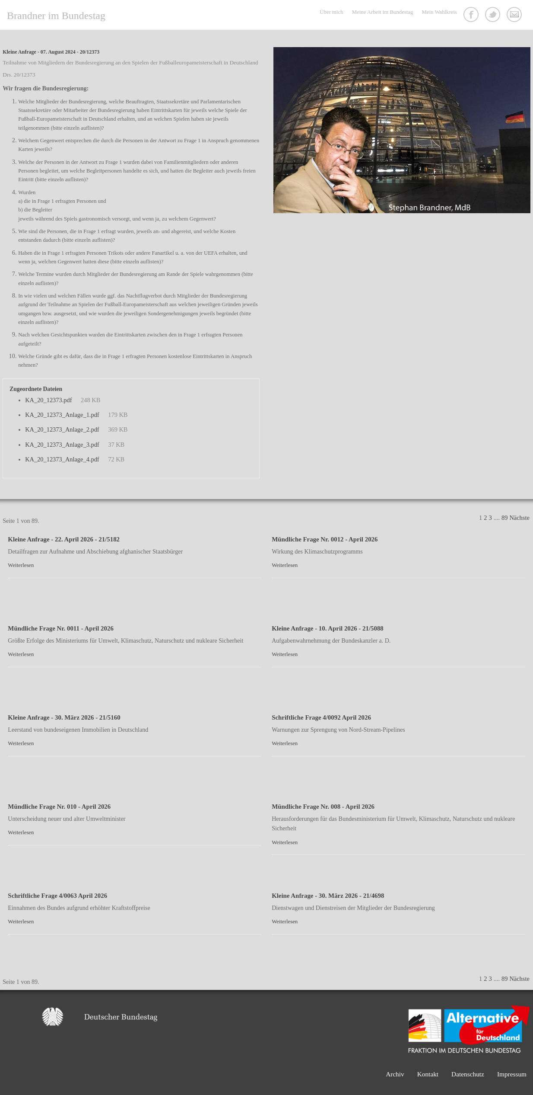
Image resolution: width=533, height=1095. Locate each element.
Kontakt (515, 15)
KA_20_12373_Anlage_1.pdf (62, 414)
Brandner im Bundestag (56, 15)
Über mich (331, 12)
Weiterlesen (21, 565)
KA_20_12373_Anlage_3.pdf (62, 444)
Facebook (472, 15)
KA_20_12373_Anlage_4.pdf (62, 459)
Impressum (512, 1074)
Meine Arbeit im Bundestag (382, 12)
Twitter (493, 15)
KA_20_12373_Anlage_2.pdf (62, 429)
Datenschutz (467, 1074)
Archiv (395, 1074)
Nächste (519, 517)
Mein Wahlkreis (439, 12)
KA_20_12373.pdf (48, 400)
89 (504, 517)
